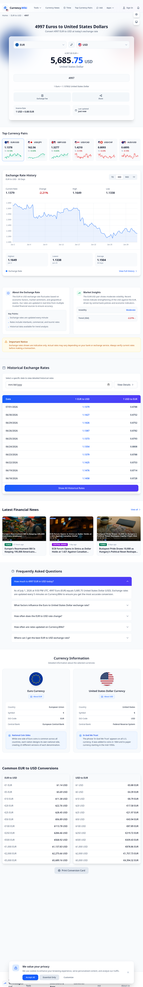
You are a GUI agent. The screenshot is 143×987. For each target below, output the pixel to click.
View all (136, 509)
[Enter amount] (71, 78)
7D (112, 177)
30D (119, 177)
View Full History (128, 271)
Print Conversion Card (71, 870)
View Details (125, 384)
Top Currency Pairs (83, 7)
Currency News (52, 7)
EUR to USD (16, 15)
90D (127, 177)
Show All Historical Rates (71, 488)
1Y (134, 177)
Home (5, 15)
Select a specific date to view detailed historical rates (30, 378)
